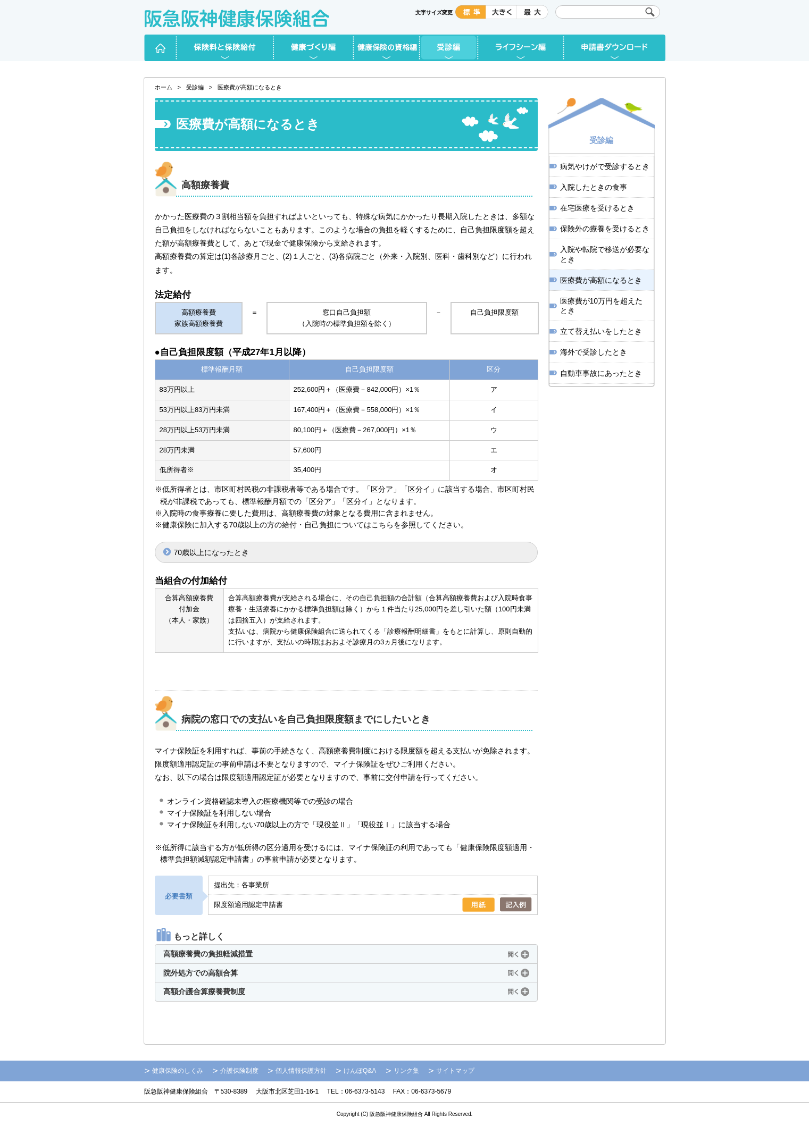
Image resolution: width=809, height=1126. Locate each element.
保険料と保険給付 (225, 48)
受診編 (449, 48)
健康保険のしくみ (177, 1070)
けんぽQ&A (360, 1070)
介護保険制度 (239, 1070)
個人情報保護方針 (301, 1070)
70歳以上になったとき (211, 552)
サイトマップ (455, 1070)
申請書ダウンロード (614, 48)
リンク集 (406, 1070)
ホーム (160, 48)
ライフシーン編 (521, 48)
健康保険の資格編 (387, 48)
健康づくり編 (314, 48)
